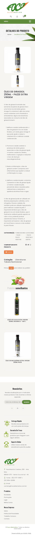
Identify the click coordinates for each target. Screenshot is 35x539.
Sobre (6, 511)
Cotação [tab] (8, 260)
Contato (7, 519)
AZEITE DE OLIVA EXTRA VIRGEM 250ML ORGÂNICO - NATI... (17, 320)
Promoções (7, 497)
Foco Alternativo (12, 527)
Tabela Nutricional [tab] (13, 262)
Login (11, 268)
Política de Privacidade (11, 513)
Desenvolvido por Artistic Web (21, 533)
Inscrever (26, 402)
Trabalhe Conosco (10, 516)
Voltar (8, 252)
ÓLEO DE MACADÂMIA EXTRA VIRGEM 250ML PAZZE (17, 361)
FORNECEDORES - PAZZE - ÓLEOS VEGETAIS (20, 236)
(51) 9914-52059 (9, 480)
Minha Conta (8, 502)
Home (9, 34)
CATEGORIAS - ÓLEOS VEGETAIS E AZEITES (30, 236)
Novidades (7, 495)
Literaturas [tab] (20, 260)
